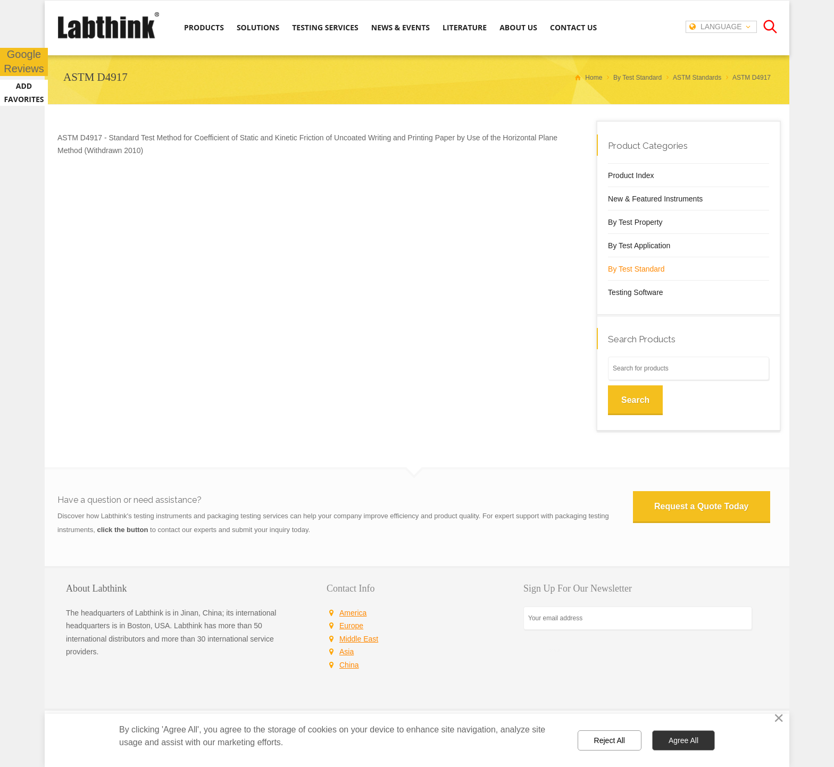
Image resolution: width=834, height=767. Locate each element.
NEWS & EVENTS (400, 27)
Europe (351, 625)
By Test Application (639, 245)
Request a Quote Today (702, 506)
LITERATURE (465, 27)
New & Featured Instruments (655, 199)
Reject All (609, 740)
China (349, 665)
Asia (346, 651)
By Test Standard (636, 269)
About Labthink (96, 588)
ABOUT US (518, 27)
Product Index (631, 175)
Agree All (683, 740)
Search (635, 399)
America (352, 613)
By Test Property (635, 222)
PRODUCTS (204, 27)
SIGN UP (554, 650)
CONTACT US (573, 27)
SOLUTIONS (258, 27)
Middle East (358, 639)
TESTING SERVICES (325, 27)
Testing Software (635, 292)
